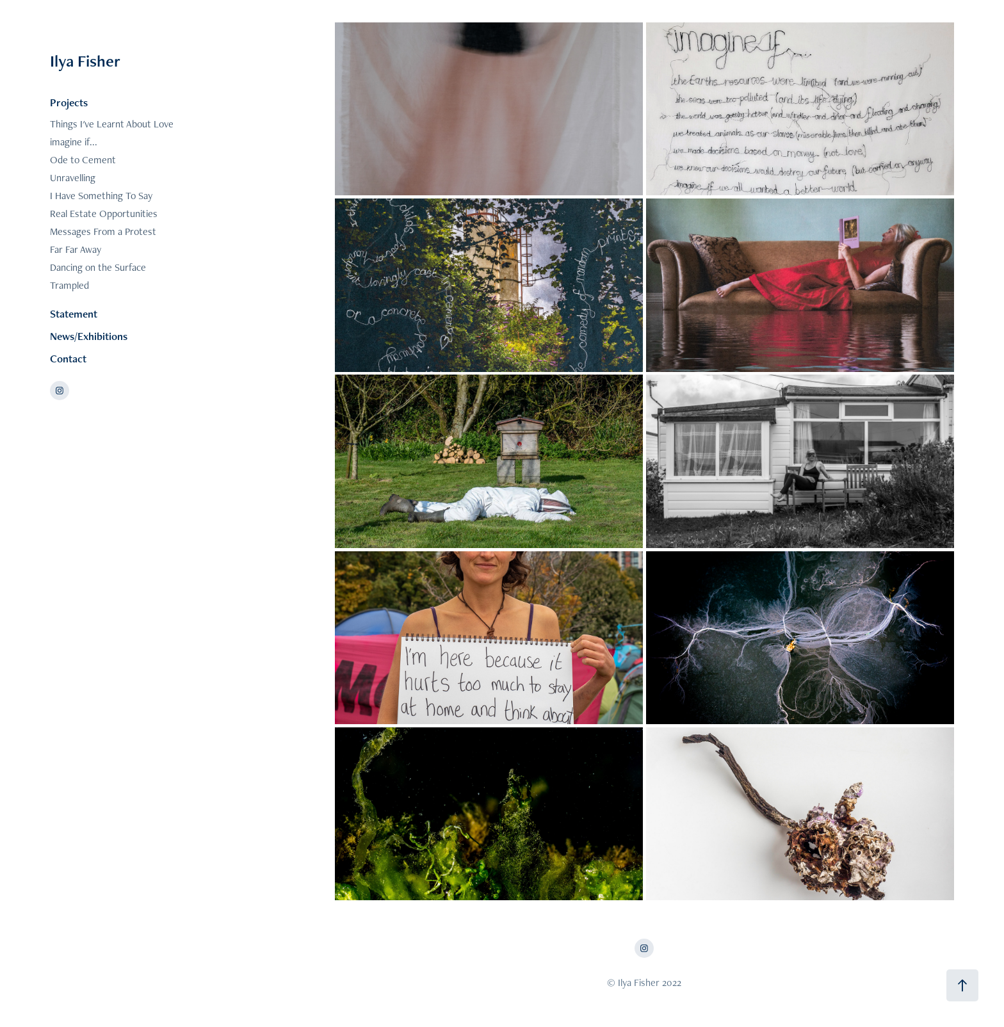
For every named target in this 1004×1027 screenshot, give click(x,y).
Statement (73, 314)
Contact (68, 359)
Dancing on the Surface (98, 267)
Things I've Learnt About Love (112, 124)
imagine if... (73, 142)
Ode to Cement (83, 159)
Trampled (69, 285)
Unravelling (72, 177)
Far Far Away (75, 249)
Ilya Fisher (85, 61)
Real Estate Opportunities (104, 213)
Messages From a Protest (103, 231)
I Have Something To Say (101, 195)
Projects (69, 102)
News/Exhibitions (88, 336)
